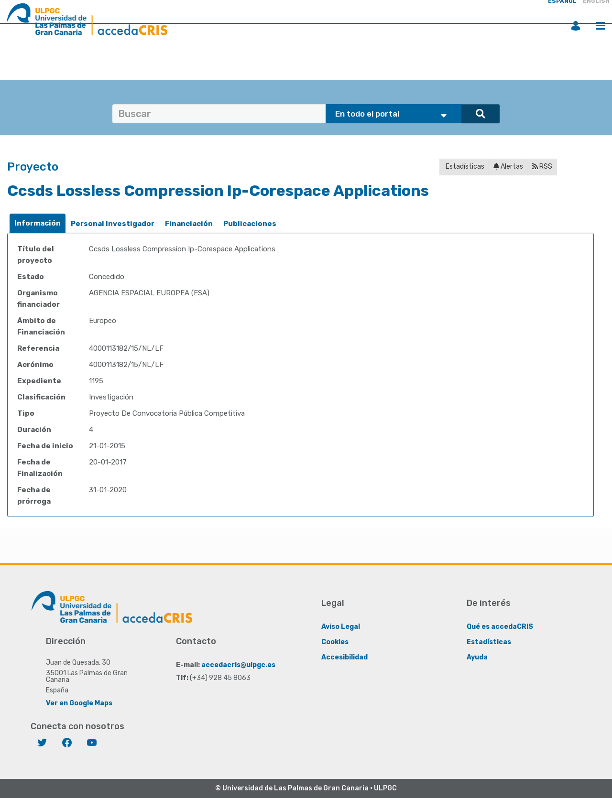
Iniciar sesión (575, 26)
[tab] (38, 223)
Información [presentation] (37, 223)
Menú (600, 26)
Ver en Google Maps (79, 703)
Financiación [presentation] (189, 223)
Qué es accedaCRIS (500, 627)
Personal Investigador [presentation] (112, 223)
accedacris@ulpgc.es (238, 665)
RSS (542, 166)
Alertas (508, 166)
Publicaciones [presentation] (249, 223)
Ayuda (477, 657)
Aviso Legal (340, 627)
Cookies (335, 642)
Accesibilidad (344, 657)
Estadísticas (464, 166)
